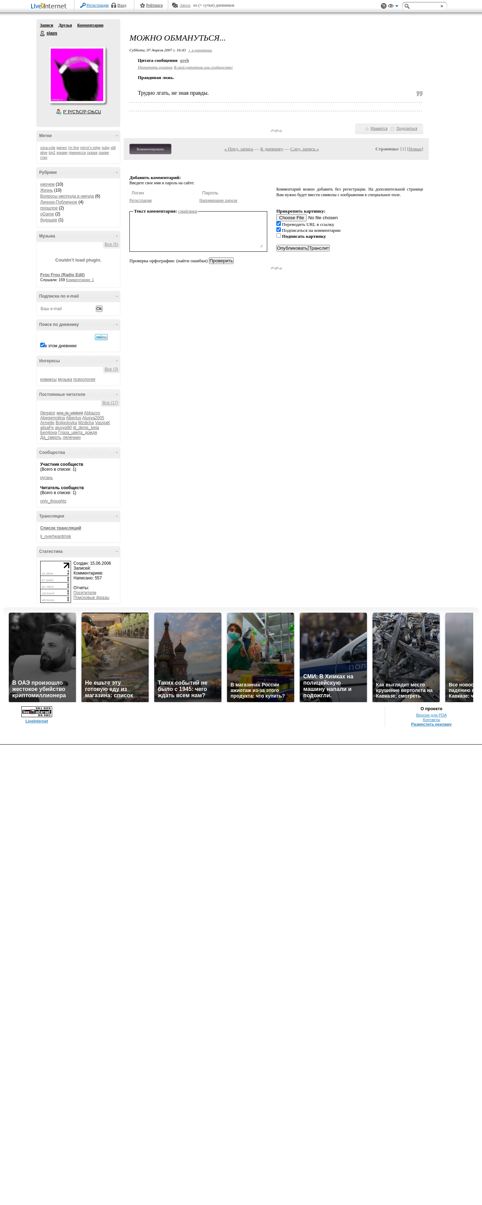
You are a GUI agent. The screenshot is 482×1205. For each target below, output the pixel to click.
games (61, 148)
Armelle (47, 422)
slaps (42, 33)
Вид (393, 7)
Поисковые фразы (91, 597)
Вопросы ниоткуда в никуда (67, 196)
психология (84, 379)
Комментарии (90, 25)
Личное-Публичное (58, 202)
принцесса (77, 153)
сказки (104, 153)
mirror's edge (90, 148)
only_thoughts (53, 501)
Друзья (65, 25)
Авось (184, 5)
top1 (52, 153)
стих (43, 157)
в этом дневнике (61, 345)
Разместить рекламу (431, 1184)
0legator (47, 413)
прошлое (49, 208)
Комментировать (150, 149)
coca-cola (47, 148)
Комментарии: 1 (80, 280)
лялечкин (72, 437)
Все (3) (111, 369)
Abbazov (92, 413)
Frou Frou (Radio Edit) (62, 274)
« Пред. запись (239, 148)
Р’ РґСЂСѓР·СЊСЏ (82, 111)
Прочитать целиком (155, 67)
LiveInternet (50, 6)
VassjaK (102, 422)
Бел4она (48, 432)
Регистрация (97, 5)
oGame (47, 214)
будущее (48, 220)
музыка (65, 379)
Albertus (73, 417)
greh (184, 60)
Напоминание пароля (218, 200)
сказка (92, 153)
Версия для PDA (431, 1175)
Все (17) (110, 402)
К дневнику (271, 148)
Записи (46, 25)
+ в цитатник (200, 50)
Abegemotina (52, 417)
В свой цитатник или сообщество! (203, 67)
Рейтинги (154, 5)
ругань (46, 477)
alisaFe (47, 427)
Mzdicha (86, 422)
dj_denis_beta (86, 427)
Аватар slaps (77, 75)
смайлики (188, 211)
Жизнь (46, 190)
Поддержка (384, 6)
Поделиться (406, 128)
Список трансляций (60, 528)
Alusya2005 (93, 417)
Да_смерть (51, 437)
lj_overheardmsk (55, 536)
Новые (415, 148)
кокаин (62, 153)
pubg (105, 148)
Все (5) (111, 244)
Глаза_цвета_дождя (77, 432)
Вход (122, 5)
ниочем (47, 184)
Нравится (379, 128)
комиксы (48, 379)
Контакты (431, 1180)
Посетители (84, 592)
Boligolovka (66, 422)
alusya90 (63, 427)
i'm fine (73, 148)
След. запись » (304, 148)
